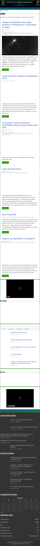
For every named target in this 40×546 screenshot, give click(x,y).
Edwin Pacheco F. (17, 542)
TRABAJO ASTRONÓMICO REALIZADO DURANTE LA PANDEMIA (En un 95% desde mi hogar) (19, 24)
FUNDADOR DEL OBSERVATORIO (19, 332)
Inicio (1, 10)
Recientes (4, 329)
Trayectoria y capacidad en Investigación (18, 239)
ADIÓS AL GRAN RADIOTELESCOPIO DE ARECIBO (23, 347)
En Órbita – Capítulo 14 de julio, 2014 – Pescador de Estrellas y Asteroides (21, 465)
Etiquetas (27, 329)
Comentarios (19, 329)
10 (21, 429)
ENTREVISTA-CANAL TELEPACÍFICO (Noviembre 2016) (21, 480)
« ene (2, 512)
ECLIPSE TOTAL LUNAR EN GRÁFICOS (21, 420)
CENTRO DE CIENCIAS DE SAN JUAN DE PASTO (24, 427)
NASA (8, 297)
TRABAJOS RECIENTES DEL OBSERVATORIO (21, 340)
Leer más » (5, 69)
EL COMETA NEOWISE (16, 354)
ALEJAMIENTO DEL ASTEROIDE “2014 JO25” (13, 440)
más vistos (11, 329)
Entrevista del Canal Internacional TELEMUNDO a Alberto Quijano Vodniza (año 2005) (20, 125)
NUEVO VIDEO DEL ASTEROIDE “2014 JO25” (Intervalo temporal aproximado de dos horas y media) (16, 435)
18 (19, 421)
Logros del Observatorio (11, 169)
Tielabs (31, 542)
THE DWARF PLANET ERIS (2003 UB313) (22, 486)
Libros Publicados (9, 215)
